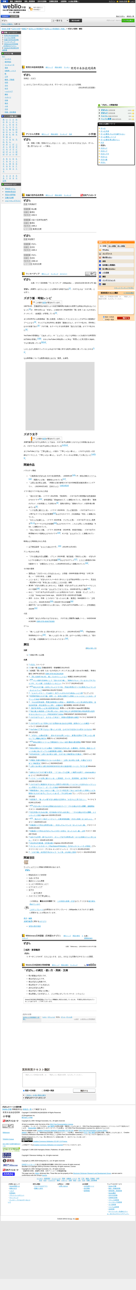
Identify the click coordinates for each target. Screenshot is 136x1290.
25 (59, 546)
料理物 (82, 496)
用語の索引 (58, 67)
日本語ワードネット (28, 1164)
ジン (53, 994)
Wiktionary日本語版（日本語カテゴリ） (44, 936)
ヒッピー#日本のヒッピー (39, 884)
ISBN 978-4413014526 (54, 674)
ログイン (112, 1)
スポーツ (8, 97)
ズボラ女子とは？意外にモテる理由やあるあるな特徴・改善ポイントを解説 (59, 723)
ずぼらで (103, 151)
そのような (80, 143)
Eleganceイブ (59, 500)
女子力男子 (38, 893)
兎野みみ (32, 573)
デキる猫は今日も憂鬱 (39, 556)
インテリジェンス (108, 280)
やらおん (105, 250)
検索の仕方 (13, 1188)
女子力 (31, 890)
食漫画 (91, 319)
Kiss (83, 514)
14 (92, 454)
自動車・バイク (10, 71)
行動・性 (39, 143)
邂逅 (104, 276)
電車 (6, 68)
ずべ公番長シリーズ (108, 137)
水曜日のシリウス (47, 564)
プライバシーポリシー (16, 1195)
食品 (6, 103)
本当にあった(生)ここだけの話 (55, 582)
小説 (33, 220)
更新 (93, 88)
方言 (6, 109)
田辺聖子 (31, 239)
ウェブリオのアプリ (41, 1186)
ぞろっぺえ (51, 1017)
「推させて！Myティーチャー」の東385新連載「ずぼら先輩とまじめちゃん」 (63, 819)
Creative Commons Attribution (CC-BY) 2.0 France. (50, 1141)
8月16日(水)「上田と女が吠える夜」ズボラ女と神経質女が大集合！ (56, 754)
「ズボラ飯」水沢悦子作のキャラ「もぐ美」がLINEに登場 (53, 852)
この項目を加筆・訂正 (66, 901)
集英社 (32, 212)
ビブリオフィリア (35, 887)
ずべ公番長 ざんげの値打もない (112, 134)
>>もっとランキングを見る (124, 288)
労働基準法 (38, 306)
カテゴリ (42, 921)
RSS (77, 1219)
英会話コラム (10, 189)
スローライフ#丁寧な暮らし (39, 896)
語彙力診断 (9, 198)
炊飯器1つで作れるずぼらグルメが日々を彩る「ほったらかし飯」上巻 (57, 831)
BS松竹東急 (77, 530)
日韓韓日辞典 (53, 1)
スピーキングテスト (13, 201)
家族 (34, 976)
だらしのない (44, 84)
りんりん (104, 116)
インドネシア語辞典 (115, 1202)
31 (35, 608)
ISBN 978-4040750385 (45, 621)
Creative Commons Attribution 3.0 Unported (48, 1145)
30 (71, 601)
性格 (79, 84)
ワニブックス (88, 693)
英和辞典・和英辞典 (115, 1190)
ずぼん (103, 162)
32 (81, 631)
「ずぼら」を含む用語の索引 (35, 1095)
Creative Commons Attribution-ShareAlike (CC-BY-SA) (55, 1130)
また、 (65, 143)
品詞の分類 (16, 29)
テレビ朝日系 (72, 510)
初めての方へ (120, 16)
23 (55, 523)
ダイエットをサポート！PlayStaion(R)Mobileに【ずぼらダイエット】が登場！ (61, 846)
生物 (6, 100)
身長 (104, 261)
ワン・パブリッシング (81, 793)
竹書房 (60, 585)
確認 (104, 284)
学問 (6, 82)
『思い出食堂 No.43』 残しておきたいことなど (48, 677)
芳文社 (93, 579)
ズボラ (33, 78)
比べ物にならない (108, 269)
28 (38, 588)
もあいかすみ (34, 878)
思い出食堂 (51, 319)
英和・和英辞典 (29, 1)
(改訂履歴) (50, 1126)
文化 (6, 85)
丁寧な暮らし (46, 451)
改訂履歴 (92, 1132)
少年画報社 (91, 605)
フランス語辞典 (114, 1200)
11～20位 (112, 246)
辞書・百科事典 (10, 112)
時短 (39, 668)
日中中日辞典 (42, 1)
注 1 (32, 523)
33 (44, 635)
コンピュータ (9, 65)
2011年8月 (83, 88)
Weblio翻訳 (112, 1193)
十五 (37, 220)
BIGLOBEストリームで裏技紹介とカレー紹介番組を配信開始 (57, 742)
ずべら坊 (69, 1017)
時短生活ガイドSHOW (37, 875)
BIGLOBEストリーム (88, 476)
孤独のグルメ (68, 323)
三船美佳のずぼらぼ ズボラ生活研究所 (45, 476)
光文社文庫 (37, 264)
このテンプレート (36, 910)
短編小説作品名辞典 (35, 195)
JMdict (37, 1173)
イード (33, 775)
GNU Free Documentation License (61, 1124)
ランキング (63, 134)
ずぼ (102, 143)
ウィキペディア (33, 274)
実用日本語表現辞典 (35, 67)
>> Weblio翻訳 (128, 293)
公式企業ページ (89, 1186)
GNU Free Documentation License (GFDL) (93, 1130)
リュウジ (60, 335)
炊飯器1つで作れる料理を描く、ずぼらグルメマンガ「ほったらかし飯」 (58, 825)
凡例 (70, 134)
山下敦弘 (32, 547)
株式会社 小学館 (27, 1117)
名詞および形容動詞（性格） (55, 29)
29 (51, 601)
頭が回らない (107, 257)
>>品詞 (76, 1019)
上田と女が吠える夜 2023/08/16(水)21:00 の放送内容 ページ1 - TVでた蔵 (59, 766)
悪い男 (30, 146)
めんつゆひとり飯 (37, 530)
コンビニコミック (74, 319)
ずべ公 (103, 128)
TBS (61, 496)
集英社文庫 (37, 229)
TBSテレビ (79, 556)
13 (66, 445)
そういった (85, 956)
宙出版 (78, 592)
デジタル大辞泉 (33, 134)
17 (64, 479)
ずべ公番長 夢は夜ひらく (110, 140)
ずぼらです (104, 154)
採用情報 (87, 1190)
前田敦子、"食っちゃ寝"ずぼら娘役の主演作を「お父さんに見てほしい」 (58, 799)
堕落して (35, 994)
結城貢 (38, 314)
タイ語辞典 (112, 1204)
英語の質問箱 (10, 195)
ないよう (72, 84)
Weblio (24, 1132)
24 (58, 533)
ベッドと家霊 (106, 119)
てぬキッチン (46, 335)
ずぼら (32, 665)
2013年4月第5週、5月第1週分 (42, 843)
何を (34, 985)
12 (63, 445)
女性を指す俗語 (35, 926)
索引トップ (49, 67)
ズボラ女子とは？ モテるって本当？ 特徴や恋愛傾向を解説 (54, 717)
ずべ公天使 (104, 131)
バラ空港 (105, 273)
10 (44, 342)
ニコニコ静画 (84, 560)
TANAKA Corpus (8, 1139)
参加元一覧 (130, 16)
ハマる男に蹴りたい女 (39, 510)
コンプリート (107, 253)
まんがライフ (75, 533)
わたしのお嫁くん (37, 520)
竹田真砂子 (32, 204)
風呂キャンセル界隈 (36, 881)
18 (61, 486)
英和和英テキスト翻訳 (36, 1069)
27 (75, 559)
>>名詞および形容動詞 (87, 1019)
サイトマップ (13, 1197)
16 (73, 475)
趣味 (6, 94)
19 (64, 486)
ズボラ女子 (28, 921)
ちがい (44, 1017)
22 (54, 513)
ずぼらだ (45, 985)
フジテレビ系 (68, 520)
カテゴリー (63, 274)
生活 (6, 88)
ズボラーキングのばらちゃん (48, 573)
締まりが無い (44, 991)
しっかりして (29, 84)
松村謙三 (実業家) (108, 265)
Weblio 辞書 (123, 1)
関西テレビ (38, 480)
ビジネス (8, 59)
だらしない (48, 956)
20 (67, 486)
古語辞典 (64, 1)
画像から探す (38, 1188)
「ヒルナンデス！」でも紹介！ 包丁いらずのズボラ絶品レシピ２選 (56, 693)
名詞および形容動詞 (36, 29)
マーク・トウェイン (77, 994)
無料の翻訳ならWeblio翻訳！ (38, 8)
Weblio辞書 (32, 1128)
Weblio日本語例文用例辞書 (38, 965)
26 (58, 559)
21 (40, 499)
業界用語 (8, 62)
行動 (73, 956)
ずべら (63, 1017)
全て (3, 56)
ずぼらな (35, 979)
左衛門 (44, 220)
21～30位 (121, 246)
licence (44, 1175)
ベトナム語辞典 (114, 1207)
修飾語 (24, 29)
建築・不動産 (9, 80)
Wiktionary (88, 938)
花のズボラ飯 (76, 326)
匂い (58, 994)
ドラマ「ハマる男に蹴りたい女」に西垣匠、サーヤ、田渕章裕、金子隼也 (58, 778)
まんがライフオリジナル (58, 589)
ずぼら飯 (103, 160)
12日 (89, 88)
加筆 (44, 303)
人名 (6, 106)
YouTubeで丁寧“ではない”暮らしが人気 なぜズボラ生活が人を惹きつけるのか (61, 729)
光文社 (32, 247)
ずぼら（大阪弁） (7, 24)
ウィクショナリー (31, 867)
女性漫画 (90, 496)
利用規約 (12, 1193)
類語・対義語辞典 (16, 1)
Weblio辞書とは (14, 1186)
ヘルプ (132, 1)
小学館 (64, 573)
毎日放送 (70, 556)
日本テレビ (53, 486)
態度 (91, 956)
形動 (33, 143)
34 (66, 638)
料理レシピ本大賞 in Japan (83, 339)
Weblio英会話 (10, 192)
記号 (4, 181)
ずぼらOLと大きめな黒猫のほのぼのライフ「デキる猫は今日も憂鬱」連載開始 (63, 806)
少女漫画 (49, 514)
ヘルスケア (9, 91)
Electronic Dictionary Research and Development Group (92, 1173)
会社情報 (87, 1188)
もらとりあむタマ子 (48, 547)
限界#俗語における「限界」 (52, 358)
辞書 (4, 1)
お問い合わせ (63, 1186)
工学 (6, 77)
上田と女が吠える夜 (38, 483)
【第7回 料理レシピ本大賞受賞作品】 (44, 708)
